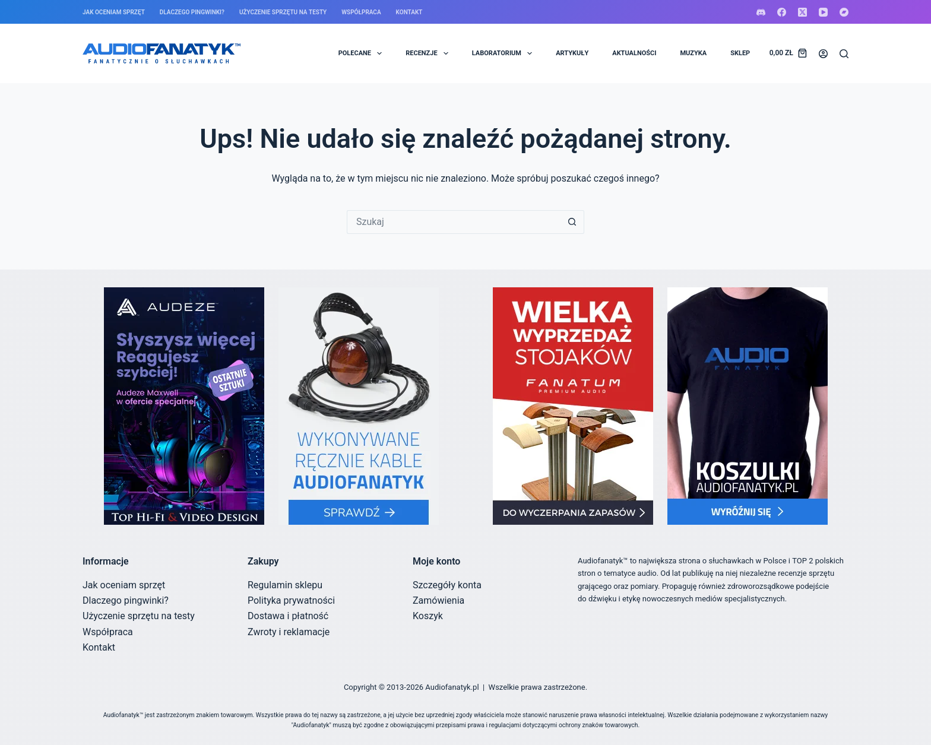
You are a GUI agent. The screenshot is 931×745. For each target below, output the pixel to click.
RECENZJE (429, 53)
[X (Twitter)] (802, 12)
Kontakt (409, 12)
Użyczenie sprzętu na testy (283, 12)
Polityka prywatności (291, 600)
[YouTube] (823, 12)
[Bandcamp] (844, 12)
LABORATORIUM (504, 53)
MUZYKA (693, 53)
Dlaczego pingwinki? (192, 12)
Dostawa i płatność (288, 616)
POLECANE (362, 53)
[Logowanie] (823, 53)
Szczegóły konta (447, 585)
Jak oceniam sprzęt (114, 12)
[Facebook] (781, 12)
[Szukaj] (844, 53)
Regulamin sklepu (285, 585)
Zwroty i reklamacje (289, 632)
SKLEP (740, 53)
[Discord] (760, 12)
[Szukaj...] (453, 222)
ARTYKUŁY (572, 53)
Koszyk (428, 616)
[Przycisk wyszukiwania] (572, 222)
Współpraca (361, 12)
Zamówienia (438, 600)
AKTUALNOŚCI (634, 53)
